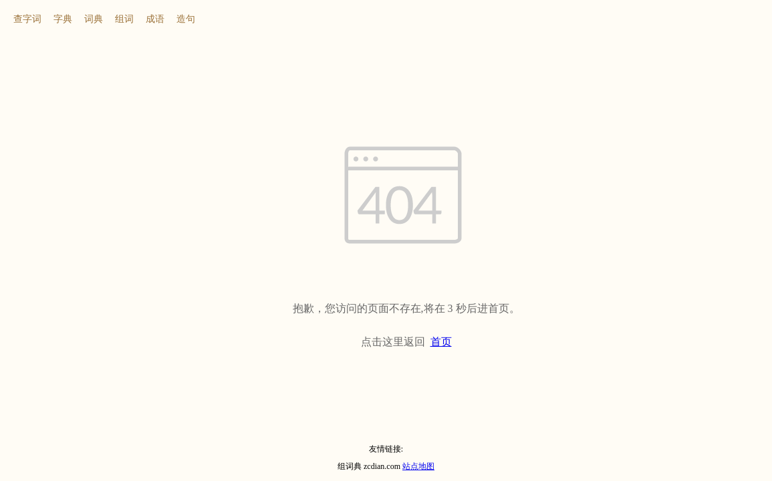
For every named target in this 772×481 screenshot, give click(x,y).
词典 (93, 19)
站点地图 (418, 466)
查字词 (27, 19)
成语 (155, 19)
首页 (441, 341)
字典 (62, 19)
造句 (185, 19)
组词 (124, 19)
